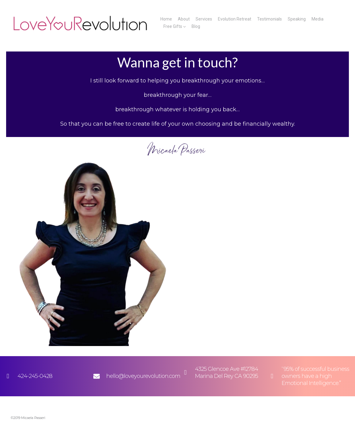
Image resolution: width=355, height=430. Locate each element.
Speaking (297, 19)
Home (166, 19)
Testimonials (269, 19)
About (184, 19)
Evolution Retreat (234, 19)
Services (204, 19)
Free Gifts (172, 26)
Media (317, 19)
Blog (196, 26)
